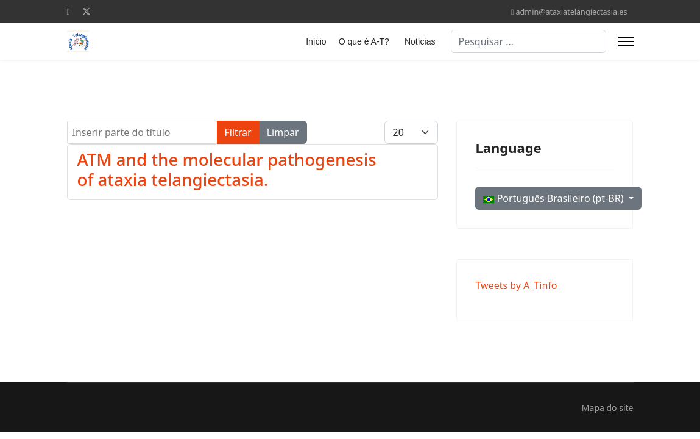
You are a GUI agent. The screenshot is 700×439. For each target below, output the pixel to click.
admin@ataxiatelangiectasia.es (572, 12)
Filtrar (238, 132)
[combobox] (528, 41)
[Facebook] (68, 11)
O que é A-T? (364, 41)
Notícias (420, 41)
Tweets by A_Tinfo (516, 285)
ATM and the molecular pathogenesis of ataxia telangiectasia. (227, 169)
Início (316, 41)
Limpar (283, 132)
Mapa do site (608, 407)
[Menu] (626, 41)
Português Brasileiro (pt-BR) (554, 198)
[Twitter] (86, 11)
